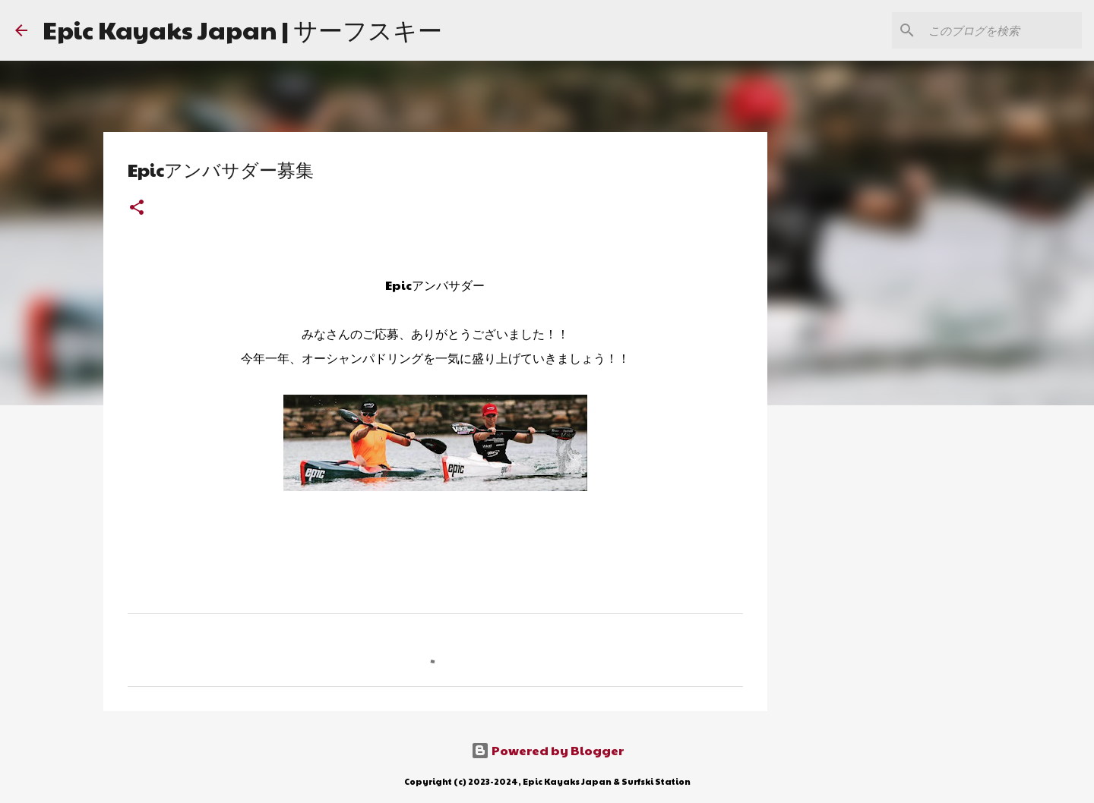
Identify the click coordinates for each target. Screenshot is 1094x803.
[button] (137, 208)
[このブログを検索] (1002, 30)
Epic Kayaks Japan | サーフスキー (242, 29)
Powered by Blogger (547, 750)
